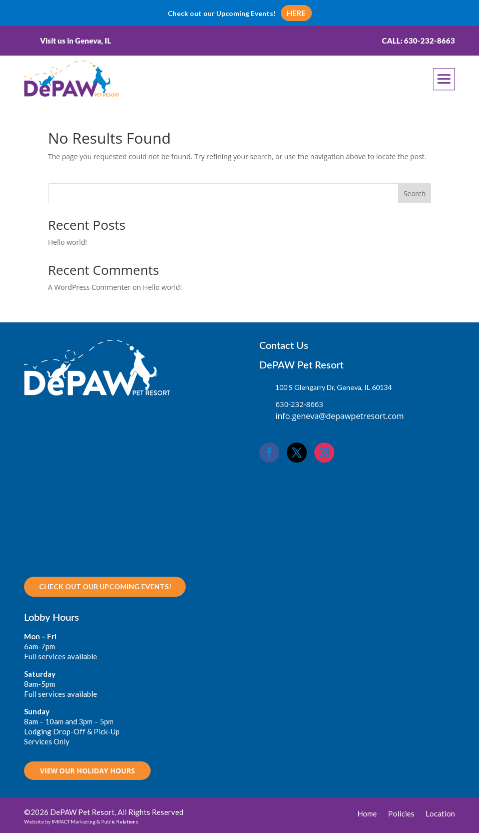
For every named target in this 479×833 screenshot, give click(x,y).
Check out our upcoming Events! (105, 586)
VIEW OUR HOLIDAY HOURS (87, 770)
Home (367, 814)
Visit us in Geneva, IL (75, 40)
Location (440, 814)
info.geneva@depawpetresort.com (339, 416)
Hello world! (67, 242)
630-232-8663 (299, 404)
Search (414, 193)
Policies (401, 814)
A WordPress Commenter (89, 287)
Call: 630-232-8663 (418, 40)
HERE (296, 13)
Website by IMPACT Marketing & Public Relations (81, 821)
